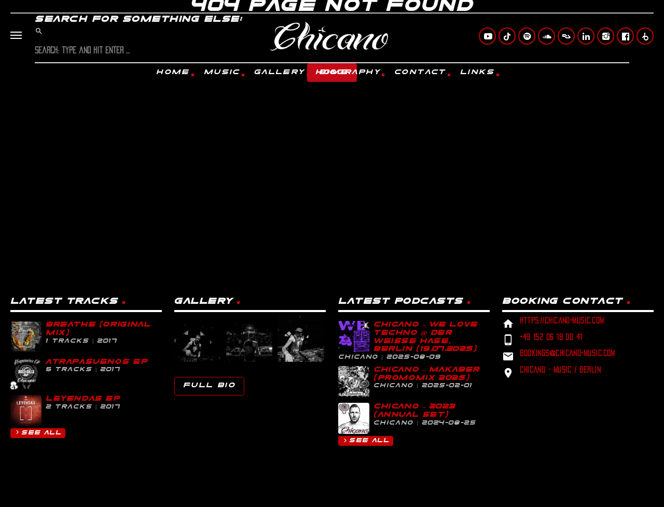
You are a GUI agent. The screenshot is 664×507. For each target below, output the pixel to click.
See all (37, 432)
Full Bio (209, 385)
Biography (350, 72)
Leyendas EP (83, 399)
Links (477, 72)
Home (173, 72)
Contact (420, 72)
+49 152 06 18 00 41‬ (551, 337)
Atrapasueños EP (96, 362)
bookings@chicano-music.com (567, 353)
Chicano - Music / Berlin (560, 370)
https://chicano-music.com (562, 321)
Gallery (279, 72)
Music (222, 72)
